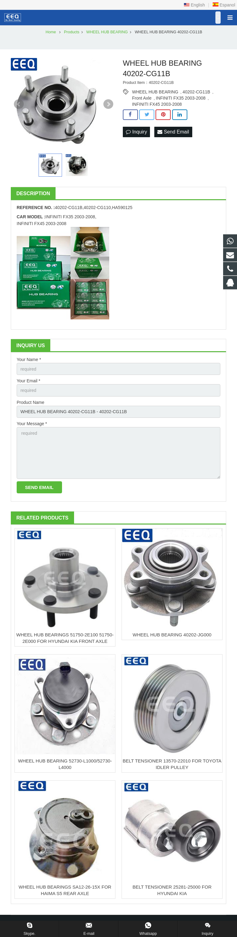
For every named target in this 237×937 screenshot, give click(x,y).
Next (108, 104)
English (194, 4)
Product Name (30, 402)
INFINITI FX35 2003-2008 (181, 98)
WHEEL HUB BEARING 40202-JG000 (172, 634)
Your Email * (28, 380)
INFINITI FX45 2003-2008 (157, 104)
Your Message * (32, 423)
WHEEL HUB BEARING (155, 91)
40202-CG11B (196, 91)
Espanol (223, 4)
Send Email (173, 131)
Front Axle (142, 98)
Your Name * (29, 359)
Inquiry (136, 131)
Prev (19, 104)
